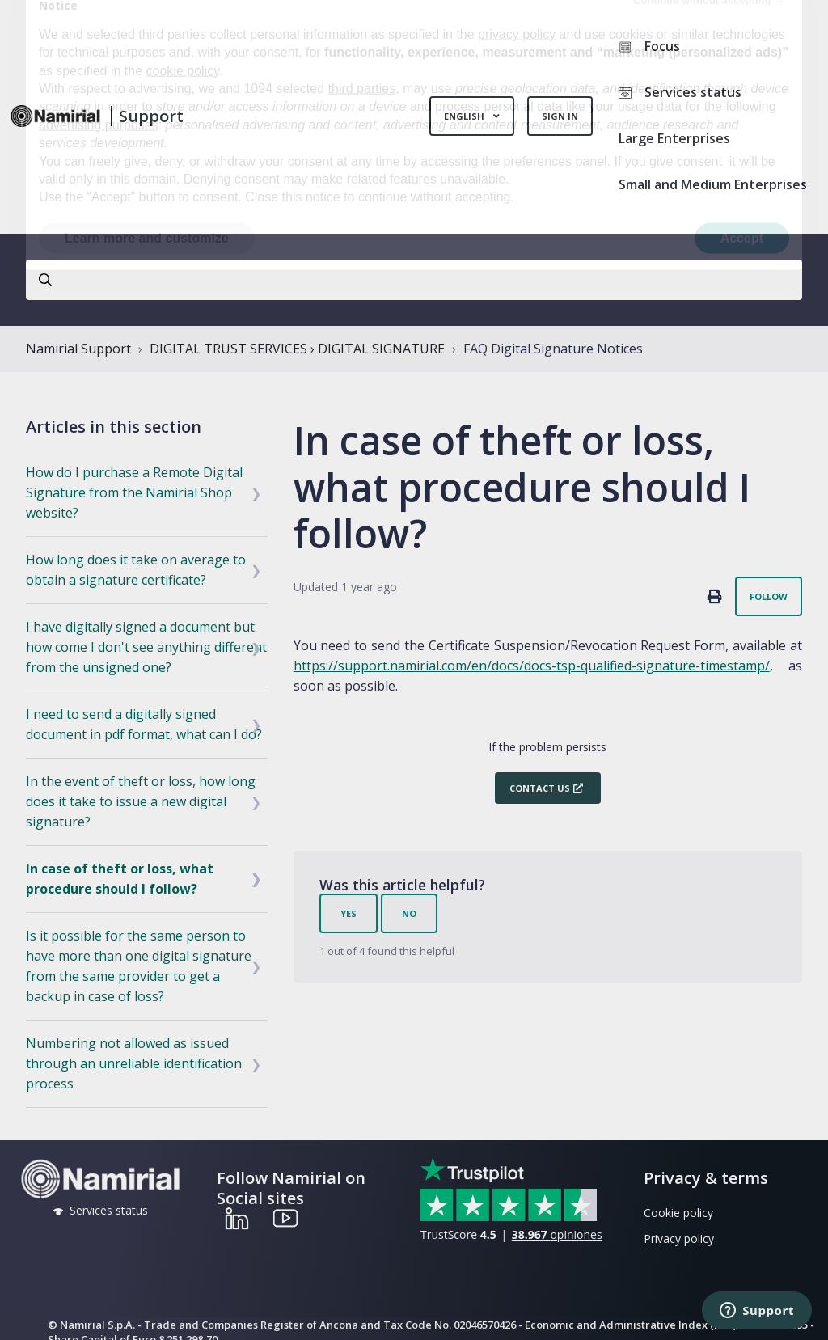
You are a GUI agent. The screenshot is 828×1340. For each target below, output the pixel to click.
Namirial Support (78, 348)
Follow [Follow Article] (769, 596)
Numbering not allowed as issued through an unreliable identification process (134, 1063)
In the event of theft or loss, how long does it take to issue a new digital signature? (141, 801)
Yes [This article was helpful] (348, 913)
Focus (649, 46)
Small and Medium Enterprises (713, 184)
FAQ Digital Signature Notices (553, 348)
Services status (680, 92)
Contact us (539, 788)
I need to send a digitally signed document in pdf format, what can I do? (144, 724)
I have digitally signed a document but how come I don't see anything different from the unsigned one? (146, 647)
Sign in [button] (560, 116)
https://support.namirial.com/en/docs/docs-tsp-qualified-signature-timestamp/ (532, 665)
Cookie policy (678, 1212)
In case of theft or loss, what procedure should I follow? (119, 879)
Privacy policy (679, 1238)
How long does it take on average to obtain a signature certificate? (136, 570)
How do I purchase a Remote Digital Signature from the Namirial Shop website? (134, 492)
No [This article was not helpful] (409, 913)
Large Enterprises (674, 138)
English (465, 116)
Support (151, 116)
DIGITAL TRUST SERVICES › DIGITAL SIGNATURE (297, 348)
